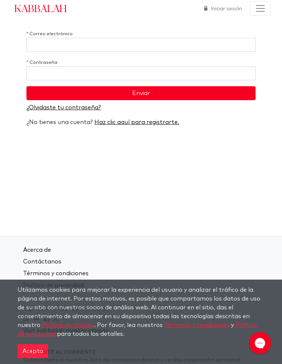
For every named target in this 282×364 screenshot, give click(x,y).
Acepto (32, 351)
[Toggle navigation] (260, 8)
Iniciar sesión (225, 8)
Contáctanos (42, 262)
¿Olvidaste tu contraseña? (63, 107)
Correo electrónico (49, 34)
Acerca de (37, 250)
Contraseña (41, 62)
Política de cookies (68, 325)
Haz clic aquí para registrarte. (136, 122)
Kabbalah (40, 8)
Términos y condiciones (55, 273)
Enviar (141, 93)
